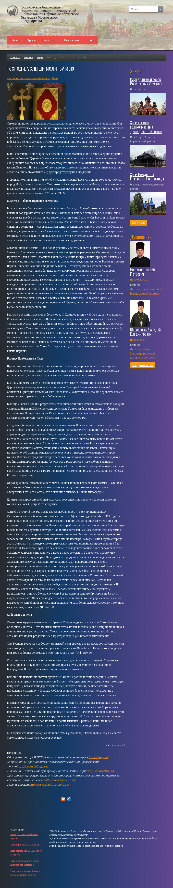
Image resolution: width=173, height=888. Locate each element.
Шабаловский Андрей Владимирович (145, 331)
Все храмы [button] (138, 222)
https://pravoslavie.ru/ (101, 771)
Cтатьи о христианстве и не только (29, 78)
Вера (40, 57)
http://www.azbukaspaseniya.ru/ (49, 784)
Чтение (90, 40)
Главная (15, 57)
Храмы (31, 40)
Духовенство (50, 40)
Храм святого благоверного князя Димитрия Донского (142, 353)
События (16, 40)
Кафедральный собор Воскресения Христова (146, 81)
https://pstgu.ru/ (98, 757)
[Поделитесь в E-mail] (63, 799)
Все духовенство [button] (142, 365)
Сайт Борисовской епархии (24, 844)
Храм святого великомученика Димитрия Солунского (146, 126)
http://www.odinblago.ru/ (32, 766)
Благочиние (72, 40)
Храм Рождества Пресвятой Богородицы (147, 176)
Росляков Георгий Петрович (142, 271)
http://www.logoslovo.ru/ (60, 780)
